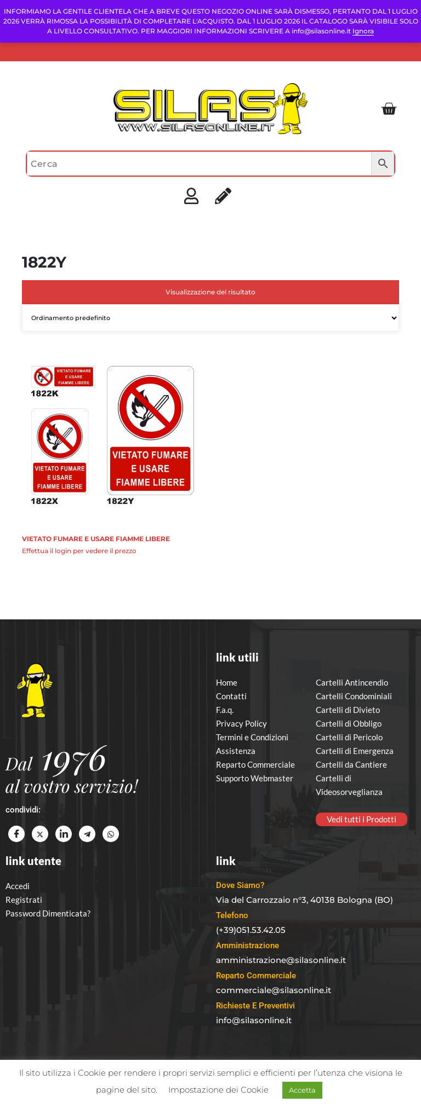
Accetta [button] (302, 1090)
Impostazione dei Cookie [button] (218, 1089)
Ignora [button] (363, 31)
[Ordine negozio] (210, 318)
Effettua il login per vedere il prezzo (79, 551)
